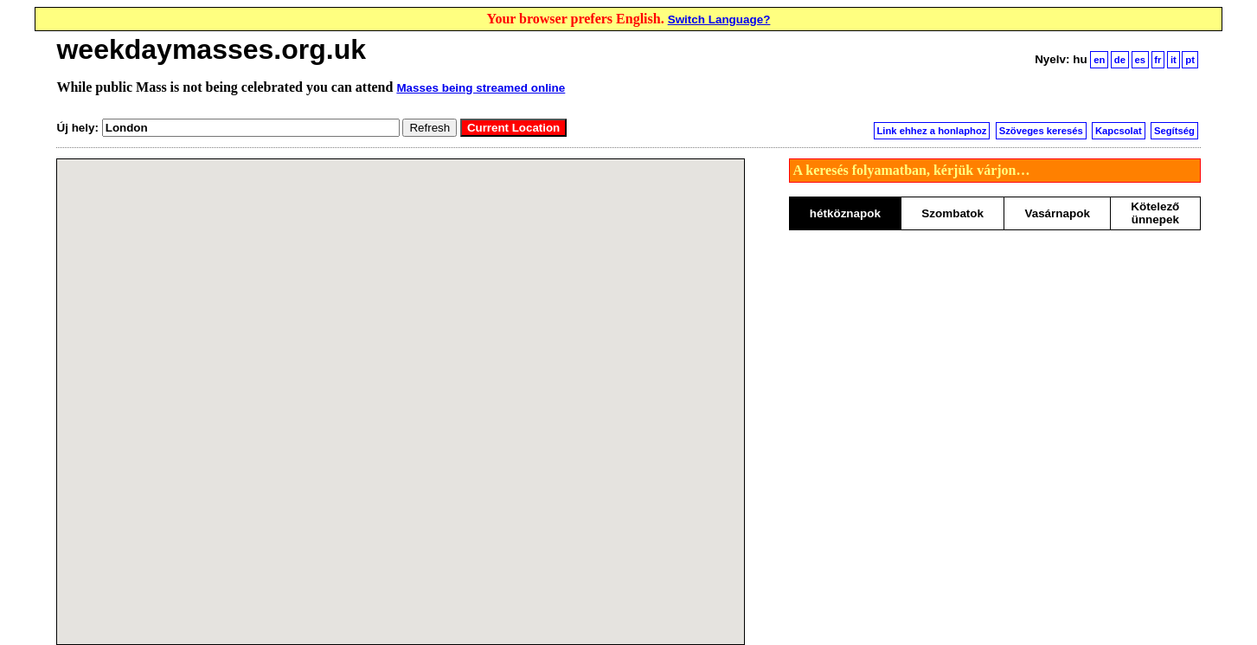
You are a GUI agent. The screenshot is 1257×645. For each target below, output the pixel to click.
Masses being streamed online (480, 87)
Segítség (1174, 131)
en (1099, 60)
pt (1190, 60)
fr (1157, 60)
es (1139, 60)
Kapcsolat (1118, 131)
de (1120, 60)
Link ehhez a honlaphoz (931, 131)
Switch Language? (719, 19)
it (1173, 60)
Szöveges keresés (1041, 131)
